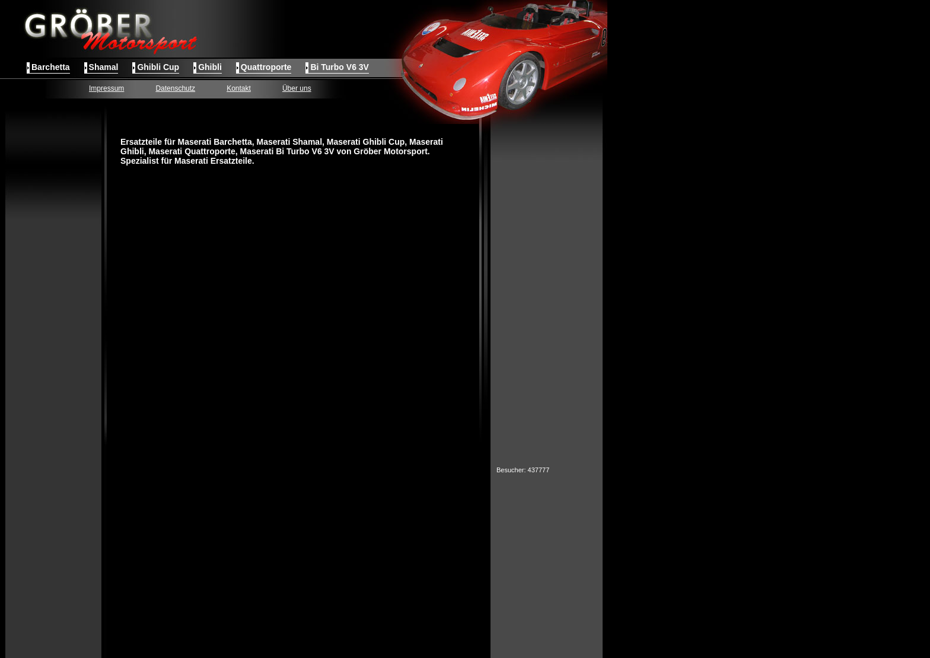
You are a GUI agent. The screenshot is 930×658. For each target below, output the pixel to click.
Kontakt (239, 88)
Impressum (106, 88)
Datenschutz (175, 88)
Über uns (296, 88)
